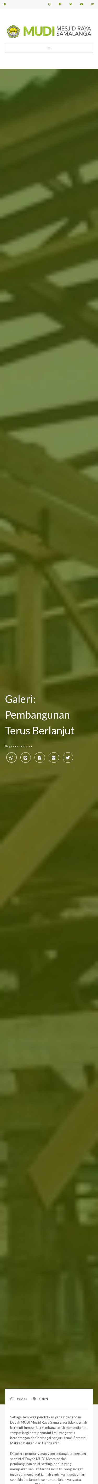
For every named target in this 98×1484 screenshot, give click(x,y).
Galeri (43, 1399)
